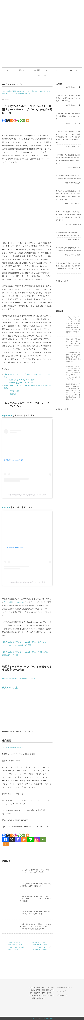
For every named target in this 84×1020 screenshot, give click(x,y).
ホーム (9, 70)
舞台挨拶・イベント (40, 70)
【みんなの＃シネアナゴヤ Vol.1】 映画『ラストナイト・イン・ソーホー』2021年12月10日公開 (35, 899)
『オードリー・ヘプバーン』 (13, 747)
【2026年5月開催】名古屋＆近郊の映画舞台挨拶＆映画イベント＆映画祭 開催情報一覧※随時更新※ (73, 357)
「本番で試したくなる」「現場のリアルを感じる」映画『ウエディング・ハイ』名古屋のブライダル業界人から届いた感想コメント (36, 926)
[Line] (19, 120)
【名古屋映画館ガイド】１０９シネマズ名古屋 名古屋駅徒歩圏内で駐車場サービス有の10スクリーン (68, 112)
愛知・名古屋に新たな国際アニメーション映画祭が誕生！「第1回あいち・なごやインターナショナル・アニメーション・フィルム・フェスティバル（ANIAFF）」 (68, 191)
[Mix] (12, 120)
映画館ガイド (22, 70)
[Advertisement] (68, 293)
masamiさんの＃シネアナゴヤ (21, 383)
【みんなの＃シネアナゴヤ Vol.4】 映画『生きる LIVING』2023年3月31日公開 (39, 946)
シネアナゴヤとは (42, 75)
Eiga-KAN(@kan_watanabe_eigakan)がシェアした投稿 (27, 495)
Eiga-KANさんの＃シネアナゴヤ (22, 380)
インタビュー (58, 70)
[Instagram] (16, 120)
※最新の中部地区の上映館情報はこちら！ (18, 678)
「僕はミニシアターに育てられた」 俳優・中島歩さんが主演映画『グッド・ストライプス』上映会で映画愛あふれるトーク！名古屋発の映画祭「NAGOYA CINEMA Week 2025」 (68, 132)
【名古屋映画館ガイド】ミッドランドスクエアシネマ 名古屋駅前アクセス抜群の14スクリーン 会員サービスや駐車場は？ (68, 94)
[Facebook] (4, 120)
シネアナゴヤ (35, 1018)
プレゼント (73, 70)
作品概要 (12, 394)
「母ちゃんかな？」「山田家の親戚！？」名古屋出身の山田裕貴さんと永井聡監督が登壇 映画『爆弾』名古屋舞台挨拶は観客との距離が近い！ (68, 155)
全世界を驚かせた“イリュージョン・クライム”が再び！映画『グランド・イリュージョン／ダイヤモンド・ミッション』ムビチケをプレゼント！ (73, 373)
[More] (27, 120)
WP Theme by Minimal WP (46, 1018)
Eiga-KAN (7, 415)
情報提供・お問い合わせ (65, 987)
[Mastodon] (18, 839)
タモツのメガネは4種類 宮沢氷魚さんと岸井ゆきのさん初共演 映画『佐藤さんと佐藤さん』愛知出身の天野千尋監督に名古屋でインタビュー (69, 263)
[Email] (23, 120)
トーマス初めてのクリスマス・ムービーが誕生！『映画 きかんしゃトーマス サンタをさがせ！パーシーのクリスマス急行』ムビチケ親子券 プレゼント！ (68, 212)
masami (6, 507)
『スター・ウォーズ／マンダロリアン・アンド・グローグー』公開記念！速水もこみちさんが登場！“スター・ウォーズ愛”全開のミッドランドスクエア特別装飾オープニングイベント (73, 325)
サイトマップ (61, 991)
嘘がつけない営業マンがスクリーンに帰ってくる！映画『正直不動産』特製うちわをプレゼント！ (73, 343)
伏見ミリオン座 (15, 391)
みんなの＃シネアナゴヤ (12, 84)
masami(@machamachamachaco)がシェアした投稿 (27, 582)
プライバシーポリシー (64, 995)
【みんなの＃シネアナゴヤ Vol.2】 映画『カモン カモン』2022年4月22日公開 (16, 946)
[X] (8, 120)
